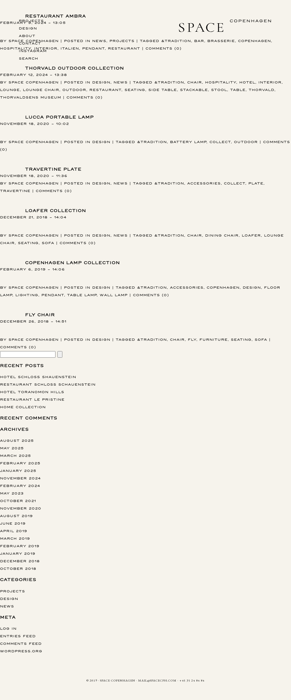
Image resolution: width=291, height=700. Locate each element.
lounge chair (41, 90)
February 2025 (20, 463)
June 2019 (13, 523)
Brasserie (221, 41)
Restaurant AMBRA (55, 16)
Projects (31, 21)
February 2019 (20, 546)
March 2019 (15, 538)
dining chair (222, 235)
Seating (134, 90)
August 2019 (16, 516)
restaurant (124, 48)
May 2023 (12, 493)
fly (192, 339)
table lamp (82, 295)
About (27, 36)
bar (199, 41)
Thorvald (261, 90)
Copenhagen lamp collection (72, 262)
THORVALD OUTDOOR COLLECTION (74, 68)
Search (28, 58)
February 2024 (20, 486)
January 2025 (18, 470)
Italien (70, 48)
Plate (255, 183)
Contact (30, 43)
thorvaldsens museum (30, 97)
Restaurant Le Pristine (32, 399)
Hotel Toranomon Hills (32, 392)
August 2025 (17, 440)
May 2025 (12, 448)
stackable (194, 90)
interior (270, 82)
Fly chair (40, 315)
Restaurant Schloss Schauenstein (48, 384)
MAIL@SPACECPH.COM (157, 680)
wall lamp (114, 295)
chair (194, 82)
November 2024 (20, 478)
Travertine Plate (53, 169)
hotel (247, 82)
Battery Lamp (188, 142)
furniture (213, 339)
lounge (10, 90)
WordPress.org (21, 651)
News (99, 41)
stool (219, 90)
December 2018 (20, 561)
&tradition (176, 41)
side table (162, 90)
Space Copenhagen (33, 82)
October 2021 (18, 501)
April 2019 (13, 531)
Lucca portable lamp (59, 117)
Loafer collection (55, 210)
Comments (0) (164, 48)
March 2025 (15, 455)
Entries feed (18, 636)
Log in (8, 628)
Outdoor (74, 90)
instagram (33, 51)
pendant (93, 48)
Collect (220, 142)
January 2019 (17, 553)
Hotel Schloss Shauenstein (38, 377)
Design (28, 28)
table (238, 90)
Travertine (15, 191)
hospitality (15, 48)
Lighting (26, 295)
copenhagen (254, 41)
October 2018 (18, 568)
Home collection (23, 407)
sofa (48, 243)
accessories (204, 183)
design (252, 287)
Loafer (251, 235)
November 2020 (20, 508)
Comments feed (21, 643)
